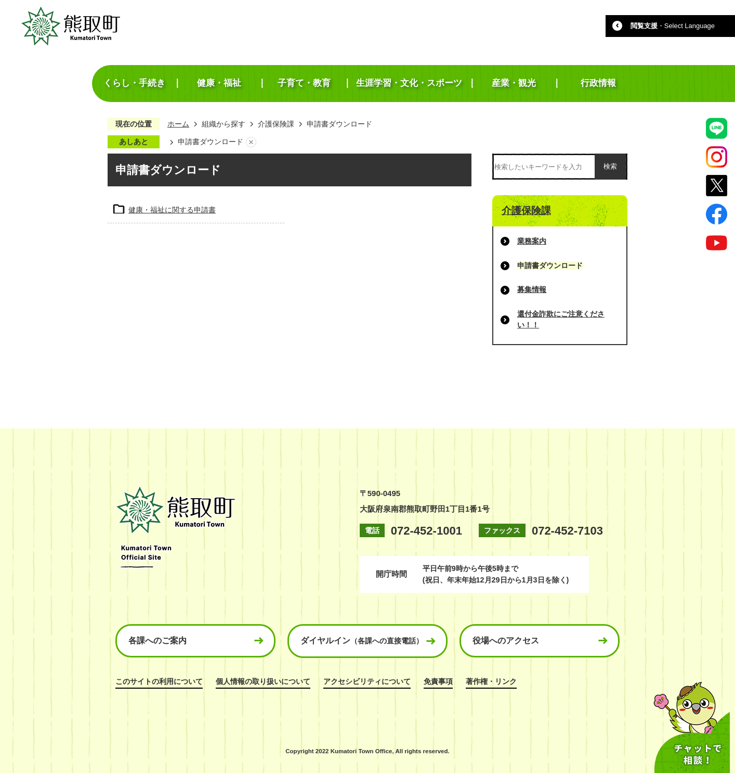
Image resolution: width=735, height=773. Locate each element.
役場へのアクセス (505, 640)
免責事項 (438, 681)
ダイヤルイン (361, 640)
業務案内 (531, 241)
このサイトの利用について (159, 681)
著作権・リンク (491, 681)
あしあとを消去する (251, 142)
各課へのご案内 (157, 640)
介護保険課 (276, 124)
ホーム (178, 124)
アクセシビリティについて (367, 681)
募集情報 (531, 289)
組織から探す (223, 124)
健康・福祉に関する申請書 (172, 210)
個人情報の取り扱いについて (263, 681)
